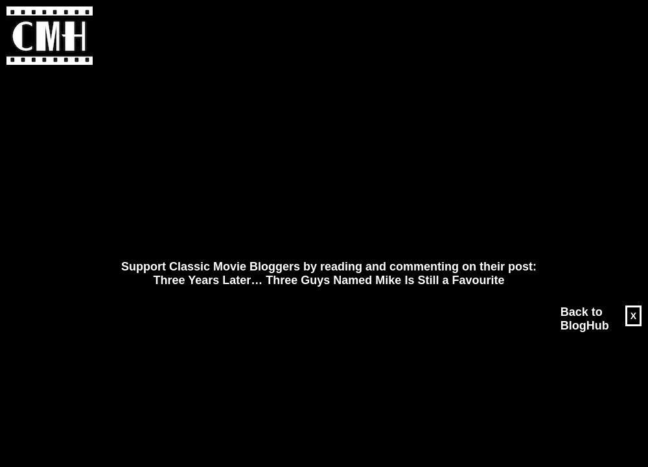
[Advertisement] (293, 163)
